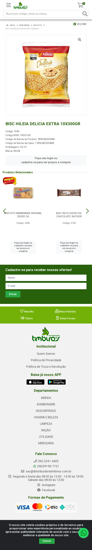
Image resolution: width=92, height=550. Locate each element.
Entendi (47, 541)
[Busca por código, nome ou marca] (43, 13)
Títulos (26, 318)
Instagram (46, 485)
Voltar (79, 24)
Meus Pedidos (65, 311)
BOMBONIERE (46, 404)
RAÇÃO (46, 430)
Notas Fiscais (65, 318)
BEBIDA (46, 398)
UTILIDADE (46, 436)
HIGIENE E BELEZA (46, 417)
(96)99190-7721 (46, 466)
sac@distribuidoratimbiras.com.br (46, 471)
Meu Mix (27, 311)
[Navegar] (5, 211)
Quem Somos (46, 353)
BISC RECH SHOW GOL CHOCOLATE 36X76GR (69, 215)
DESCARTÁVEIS (46, 411)
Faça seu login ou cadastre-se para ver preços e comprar (46, 160)
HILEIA (16, 151)
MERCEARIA (46, 443)
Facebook (46, 490)
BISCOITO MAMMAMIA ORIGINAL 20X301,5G (23, 215)
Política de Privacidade (46, 360)
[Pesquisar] (85, 13)
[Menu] (8, 5)
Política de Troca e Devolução (46, 366)
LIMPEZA (46, 424)
